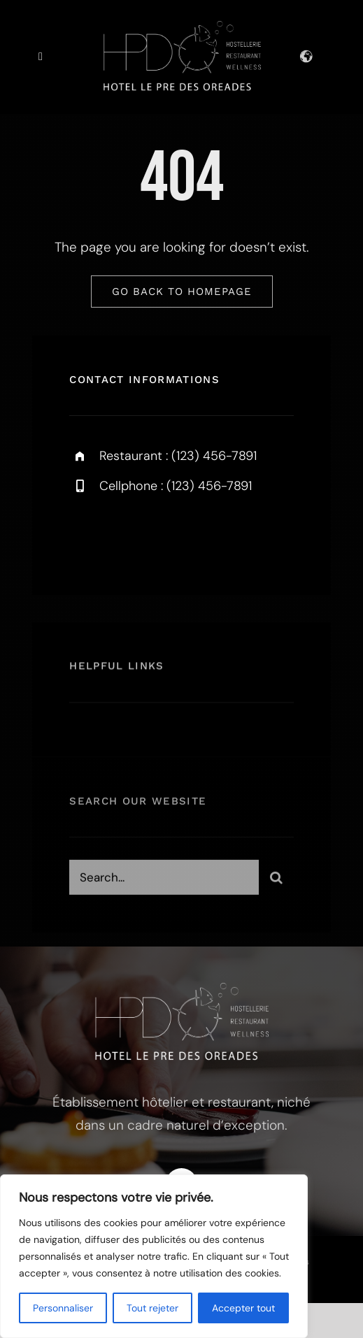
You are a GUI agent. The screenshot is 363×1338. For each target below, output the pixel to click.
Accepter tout (243, 1308)
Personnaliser (63, 1308)
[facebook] (85, 535)
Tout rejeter (152, 1308)
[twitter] (123, 535)
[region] (154, 1256)
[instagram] (162, 535)
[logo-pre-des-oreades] (182, 27)
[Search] (276, 880)
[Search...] (164, 880)
